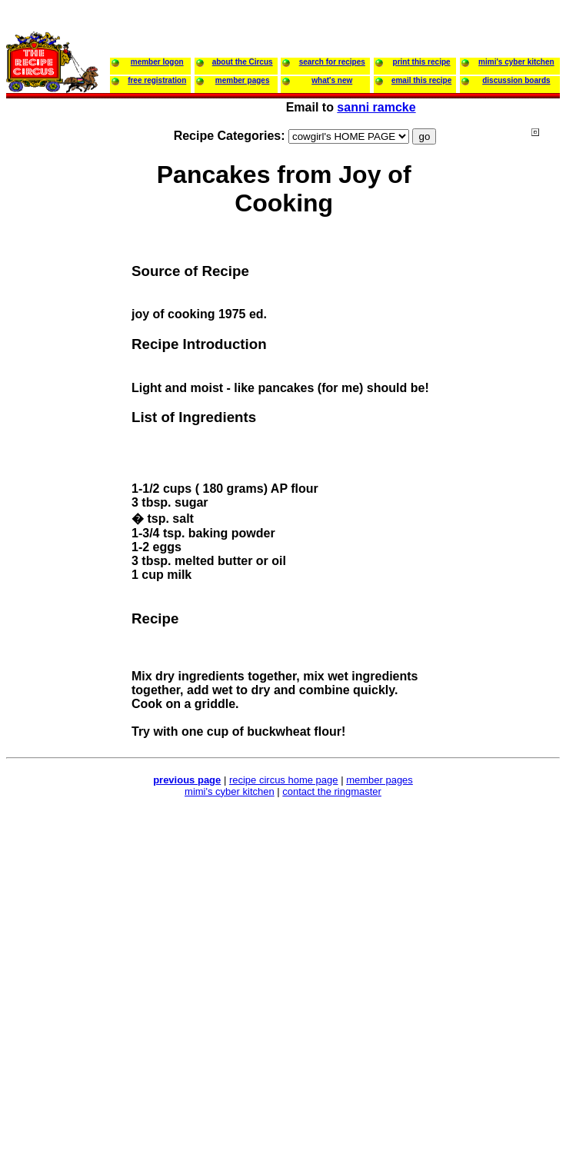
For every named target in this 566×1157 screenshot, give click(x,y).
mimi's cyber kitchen (230, 791)
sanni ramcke (376, 107)
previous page (187, 780)
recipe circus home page (283, 780)
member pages (379, 780)
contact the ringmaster (331, 791)
